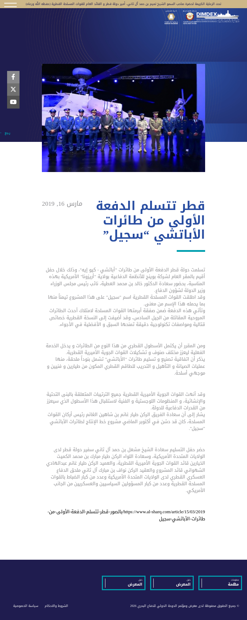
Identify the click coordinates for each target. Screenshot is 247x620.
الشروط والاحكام (56, 606)
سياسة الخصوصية (25, 606)
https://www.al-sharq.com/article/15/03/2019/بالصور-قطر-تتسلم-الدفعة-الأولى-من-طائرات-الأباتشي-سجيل (126, 515)
